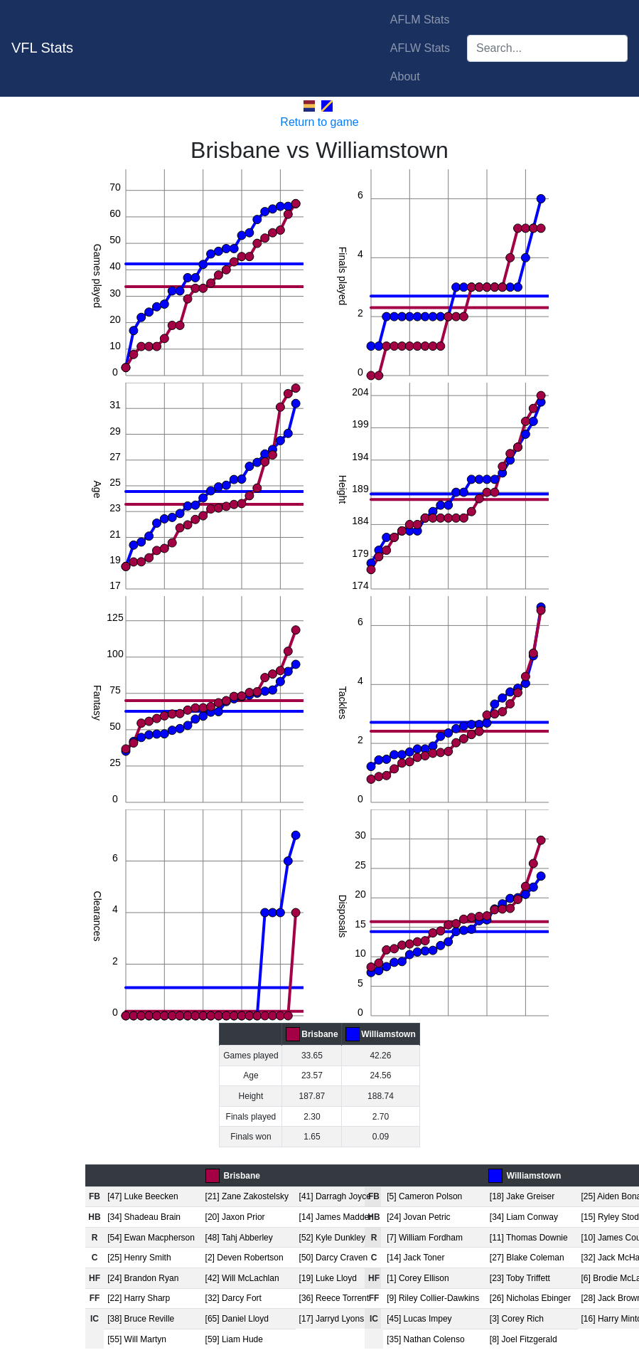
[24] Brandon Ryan (142, 1278)
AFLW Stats (420, 48)
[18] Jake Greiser (522, 1196)
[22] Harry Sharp (138, 1298)
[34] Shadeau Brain (144, 1217)
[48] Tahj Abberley (239, 1238)
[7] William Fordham (425, 1238)
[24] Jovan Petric (418, 1217)
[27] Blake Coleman (527, 1258)
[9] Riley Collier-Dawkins (433, 1298)
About (405, 76)
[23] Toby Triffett (520, 1278)
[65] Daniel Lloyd (237, 1319)
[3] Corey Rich (517, 1319)
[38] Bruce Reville (140, 1319)
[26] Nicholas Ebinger (530, 1298)
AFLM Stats (420, 20)
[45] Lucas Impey (419, 1319)
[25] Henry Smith (139, 1258)
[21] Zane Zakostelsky (247, 1196)
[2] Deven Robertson (244, 1258)
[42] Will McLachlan (242, 1278)
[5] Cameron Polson (424, 1196)
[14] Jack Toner (415, 1258)
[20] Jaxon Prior (235, 1217)
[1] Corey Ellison (418, 1278)
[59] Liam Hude (234, 1339)
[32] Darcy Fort (233, 1298)
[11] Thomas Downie (529, 1238)
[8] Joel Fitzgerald (523, 1339)
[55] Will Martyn (136, 1339)
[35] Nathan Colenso (425, 1339)
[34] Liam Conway (524, 1217)
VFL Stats (42, 47)
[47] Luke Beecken (142, 1196)
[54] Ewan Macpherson (151, 1238)
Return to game (319, 122)
